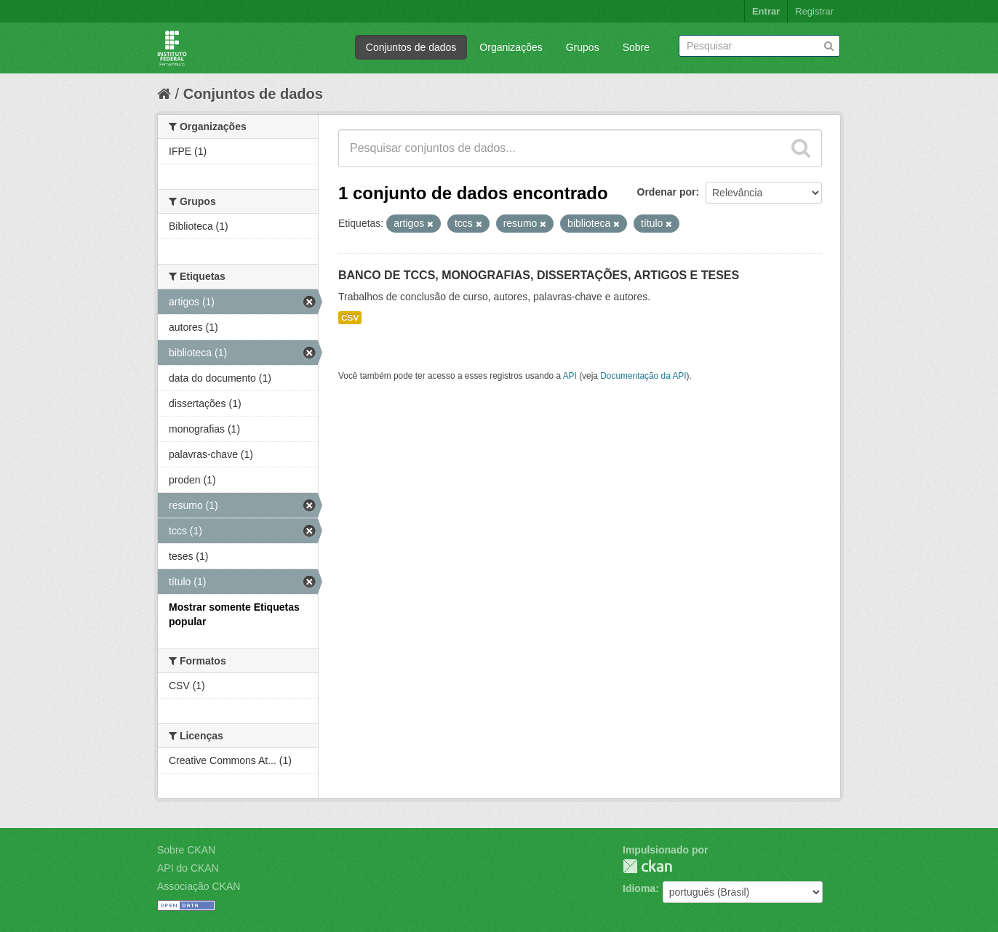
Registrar (814, 11)
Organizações (510, 47)
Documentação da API (643, 376)
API (570, 376)
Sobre (636, 47)
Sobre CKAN (186, 850)
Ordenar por (666, 192)
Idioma (639, 888)
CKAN (647, 866)
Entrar (766, 11)
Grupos (582, 47)
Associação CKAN (198, 886)
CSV (350, 318)
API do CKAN (188, 868)
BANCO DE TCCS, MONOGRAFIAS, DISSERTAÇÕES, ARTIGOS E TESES (538, 275)
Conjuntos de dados (411, 47)
